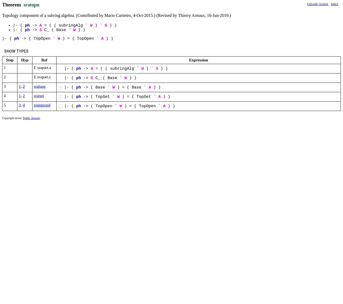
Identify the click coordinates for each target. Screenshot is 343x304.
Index (334, 4)
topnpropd (42, 105)
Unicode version (317, 4)
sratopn (31, 5)
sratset (39, 96)
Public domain (31, 118)
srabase (40, 86)
